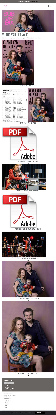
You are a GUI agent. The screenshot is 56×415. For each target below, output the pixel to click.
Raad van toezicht (8, 400)
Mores (6, 407)
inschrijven (7, 383)
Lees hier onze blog (34, 1)
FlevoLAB (6, 404)
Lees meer (32, 412)
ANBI (6, 405)
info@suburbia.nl (7, 398)
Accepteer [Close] (38, 412)
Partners (6, 402)
